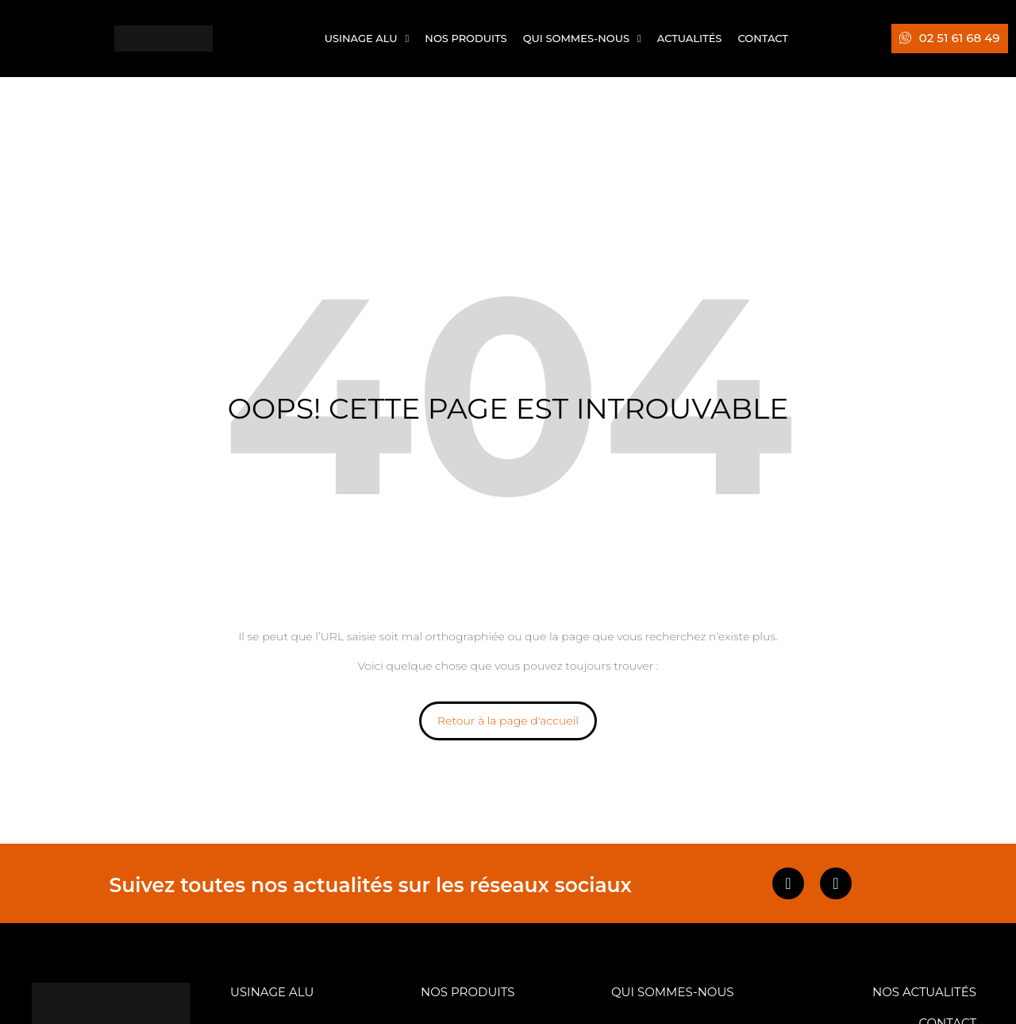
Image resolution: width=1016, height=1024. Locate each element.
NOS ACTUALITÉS (924, 991)
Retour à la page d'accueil (508, 720)
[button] (949, 38)
